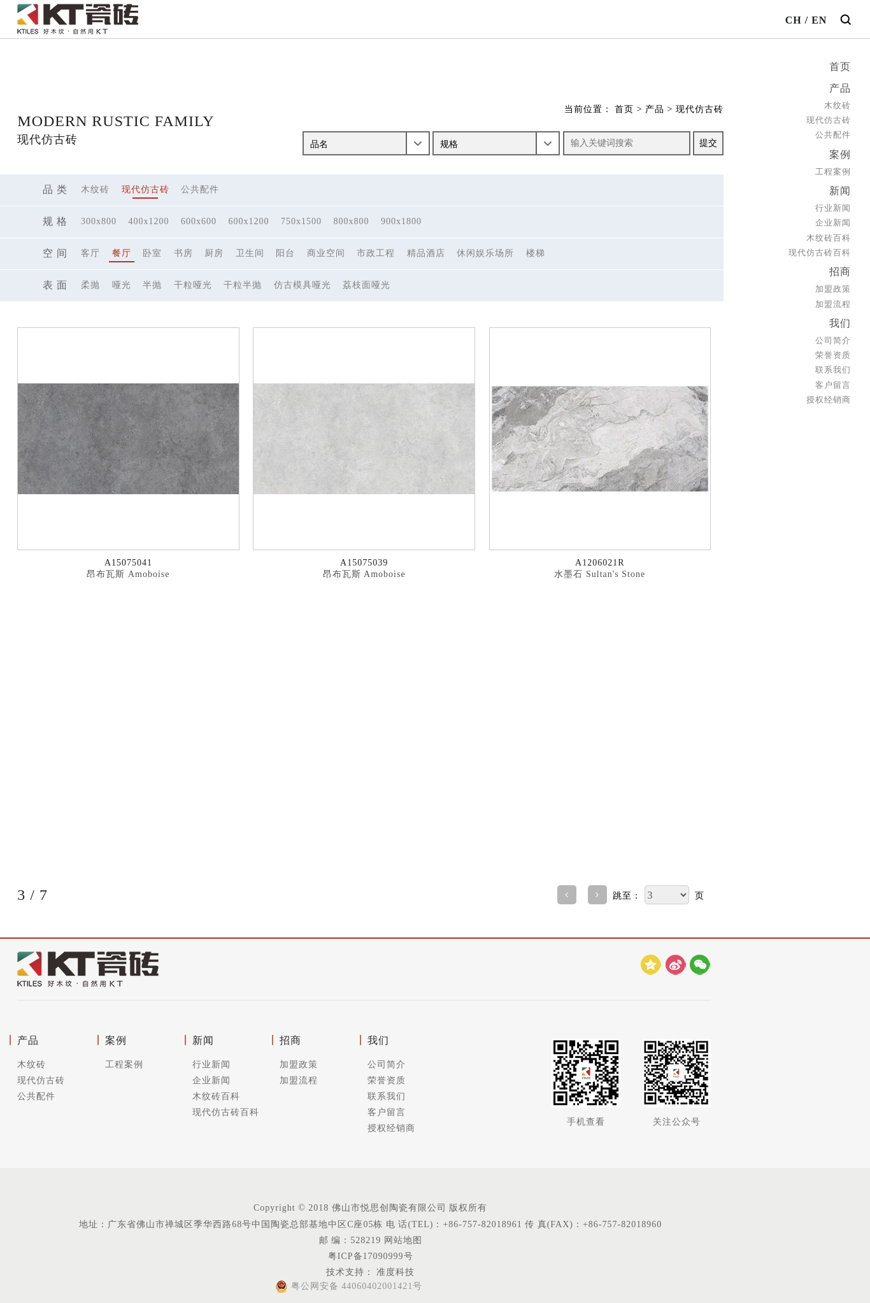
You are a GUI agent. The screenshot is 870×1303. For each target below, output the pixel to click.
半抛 (152, 285)
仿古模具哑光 (302, 285)
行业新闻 (833, 205)
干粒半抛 (243, 285)
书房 (183, 253)
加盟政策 (833, 285)
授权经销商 (828, 396)
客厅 (90, 253)
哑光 (121, 285)
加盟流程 (833, 301)
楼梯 (535, 253)
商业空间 (326, 253)
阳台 (285, 253)
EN (819, 20)
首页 (840, 66)
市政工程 (376, 253)
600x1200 (249, 221)
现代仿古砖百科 (819, 250)
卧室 (152, 253)
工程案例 (833, 169)
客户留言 (833, 381)
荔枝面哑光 (366, 285)
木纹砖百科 (828, 235)
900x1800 (401, 221)
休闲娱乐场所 (485, 253)
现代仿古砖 (828, 119)
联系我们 (833, 366)
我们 (840, 320)
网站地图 (403, 1240)
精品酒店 (426, 253)
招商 (840, 269)
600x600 (199, 221)
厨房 (214, 253)
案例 (840, 153)
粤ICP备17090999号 (370, 1256)
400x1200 (149, 221)
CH (793, 20)
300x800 (99, 221)
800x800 (351, 221)
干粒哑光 (193, 285)
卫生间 (250, 253)
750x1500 (301, 221)
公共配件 (833, 134)
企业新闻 (833, 220)
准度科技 (394, 1272)
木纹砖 (837, 104)
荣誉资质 (833, 351)
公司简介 (833, 336)
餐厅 (121, 253)
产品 (840, 87)
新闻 (840, 188)
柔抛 (90, 285)
